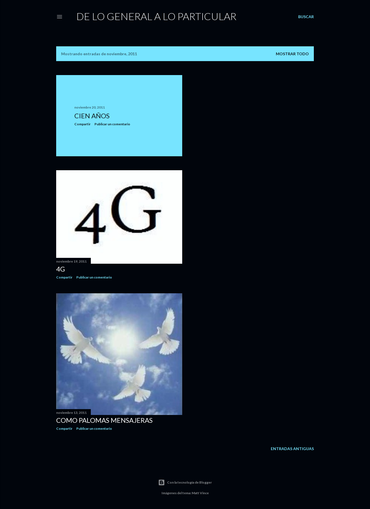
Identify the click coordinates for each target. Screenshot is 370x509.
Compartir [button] (82, 124)
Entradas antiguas (292, 448)
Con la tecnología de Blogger (185, 482)
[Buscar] (306, 16)
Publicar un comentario (112, 124)
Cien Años (92, 116)
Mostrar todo (292, 53)
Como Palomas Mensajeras (104, 420)
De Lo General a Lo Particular (156, 16)
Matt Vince (200, 493)
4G (60, 269)
